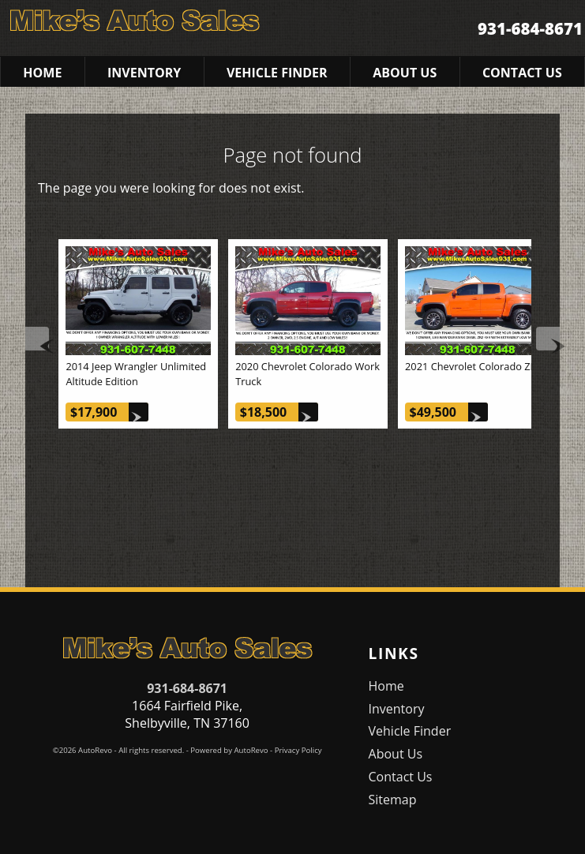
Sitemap (393, 799)
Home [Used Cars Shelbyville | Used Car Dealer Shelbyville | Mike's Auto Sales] (42, 72)
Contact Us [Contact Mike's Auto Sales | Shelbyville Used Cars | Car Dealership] (522, 72)
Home (386, 686)
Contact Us (401, 776)
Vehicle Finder (410, 731)
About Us (396, 753)
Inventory (397, 708)
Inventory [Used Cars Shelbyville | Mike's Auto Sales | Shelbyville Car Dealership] (144, 72)
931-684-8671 (187, 688)
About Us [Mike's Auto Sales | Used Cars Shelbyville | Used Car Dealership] (405, 72)
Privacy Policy (298, 750)
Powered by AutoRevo (229, 750)
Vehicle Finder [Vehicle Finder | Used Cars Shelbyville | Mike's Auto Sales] (277, 72)
